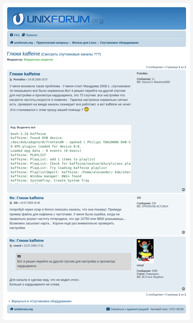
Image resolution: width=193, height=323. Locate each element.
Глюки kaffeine (54, 53)
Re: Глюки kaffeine (27, 198)
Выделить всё (26, 127)
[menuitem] (15, 35)
